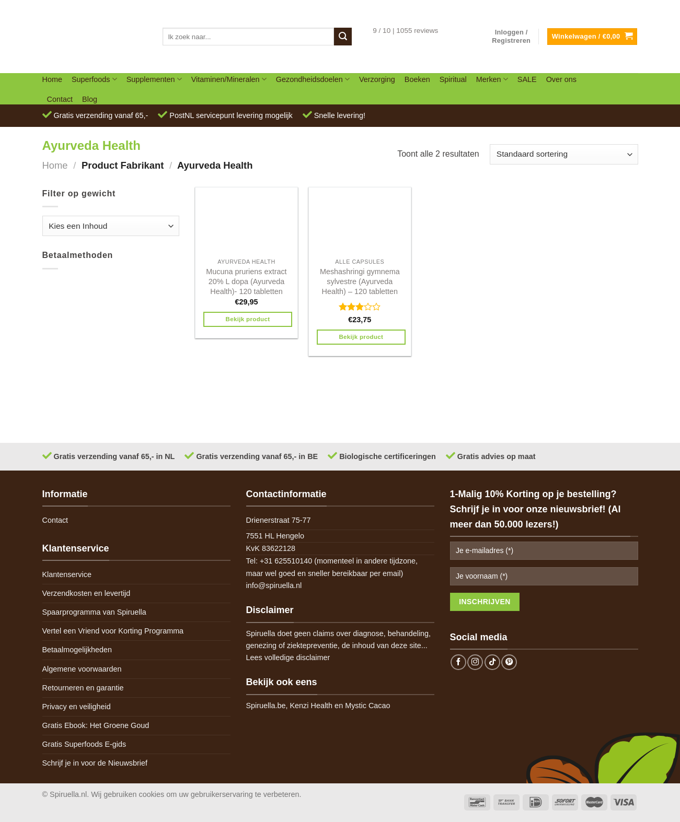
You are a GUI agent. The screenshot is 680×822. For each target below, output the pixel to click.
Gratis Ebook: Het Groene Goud (95, 725)
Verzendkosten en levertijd (86, 593)
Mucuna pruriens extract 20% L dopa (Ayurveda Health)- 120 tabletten (246, 281)
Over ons (561, 79)
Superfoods (94, 79)
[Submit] (343, 36)
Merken (492, 79)
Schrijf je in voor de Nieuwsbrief (95, 763)
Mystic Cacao (367, 705)
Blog (89, 99)
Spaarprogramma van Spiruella (94, 612)
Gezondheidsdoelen (313, 79)
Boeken (417, 79)
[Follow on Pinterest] (509, 662)
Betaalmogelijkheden (77, 649)
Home (52, 79)
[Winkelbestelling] (564, 154)
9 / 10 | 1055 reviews (405, 30)
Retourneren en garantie (83, 688)
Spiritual (453, 79)
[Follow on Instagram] (475, 662)
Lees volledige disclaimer (288, 657)
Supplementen (154, 79)
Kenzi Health (311, 705)
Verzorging (377, 79)
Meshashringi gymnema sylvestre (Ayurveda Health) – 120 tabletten (360, 281)
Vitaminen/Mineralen (229, 79)
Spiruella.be (266, 705)
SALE (527, 79)
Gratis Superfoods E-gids (84, 744)
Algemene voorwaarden (82, 669)
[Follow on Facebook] (458, 662)
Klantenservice (66, 574)
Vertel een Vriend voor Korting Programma (113, 631)
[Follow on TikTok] (492, 662)
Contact (60, 99)
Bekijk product (248, 319)
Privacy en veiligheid (76, 706)
